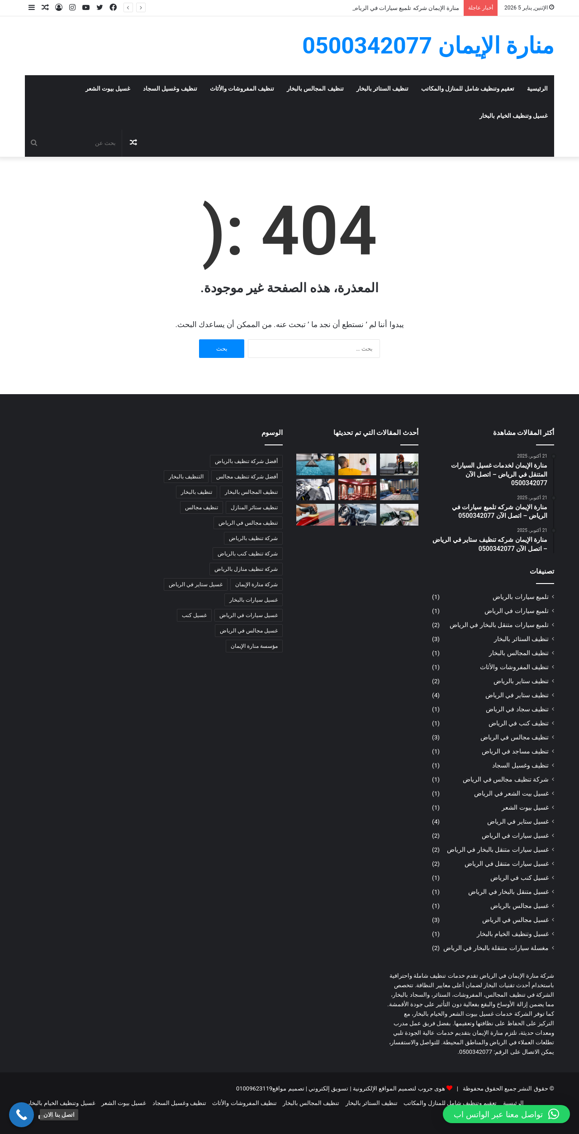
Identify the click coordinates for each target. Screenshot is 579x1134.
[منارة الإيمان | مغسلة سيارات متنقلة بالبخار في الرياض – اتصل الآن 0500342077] (357, 515)
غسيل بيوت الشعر (107, 88)
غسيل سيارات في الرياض (515, 835)
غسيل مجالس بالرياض (519, 905)
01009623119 (254, 1088)
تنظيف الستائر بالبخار (382, 88)
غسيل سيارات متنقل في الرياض (507, 863)
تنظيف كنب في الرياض (519, 723)
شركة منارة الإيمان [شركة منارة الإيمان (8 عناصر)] (256, 584)
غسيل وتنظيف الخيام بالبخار (513, 115)
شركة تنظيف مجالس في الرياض (506, 779)
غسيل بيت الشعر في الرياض (511, 793)
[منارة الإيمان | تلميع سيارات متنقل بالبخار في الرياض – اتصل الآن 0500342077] (315, 515)
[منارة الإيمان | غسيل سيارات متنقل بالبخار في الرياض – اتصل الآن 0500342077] (315, 490)
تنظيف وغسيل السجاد (170, 88)
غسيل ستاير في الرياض (518, 821)
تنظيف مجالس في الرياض (514, 737)
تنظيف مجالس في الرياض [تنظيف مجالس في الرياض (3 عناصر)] (248, 523)
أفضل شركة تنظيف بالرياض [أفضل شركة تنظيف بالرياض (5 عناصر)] (246, 461)
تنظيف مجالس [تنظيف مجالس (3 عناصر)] (201, 507)
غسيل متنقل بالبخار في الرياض (508, 891)
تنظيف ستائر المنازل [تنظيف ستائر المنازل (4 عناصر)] (254, 507)
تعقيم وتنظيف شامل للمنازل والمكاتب (467, 88)
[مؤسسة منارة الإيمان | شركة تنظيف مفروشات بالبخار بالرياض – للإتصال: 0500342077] (399, 464)
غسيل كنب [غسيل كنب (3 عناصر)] (194, 615)
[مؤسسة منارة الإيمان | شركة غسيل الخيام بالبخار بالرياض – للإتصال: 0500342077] (357, 490)
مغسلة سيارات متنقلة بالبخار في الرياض (496, 947)
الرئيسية (537, 88)
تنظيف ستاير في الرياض (517, 695)
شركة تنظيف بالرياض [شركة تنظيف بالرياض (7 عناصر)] (253, 538)
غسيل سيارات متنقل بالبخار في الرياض (498, 849)
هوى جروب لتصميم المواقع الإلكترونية (399, 1088)
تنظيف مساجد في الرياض (515, 751)
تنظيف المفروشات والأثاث (242, 88)
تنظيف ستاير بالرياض (521, 681)
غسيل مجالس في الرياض (515, 919)
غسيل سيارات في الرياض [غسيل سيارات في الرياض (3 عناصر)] (248, 615)
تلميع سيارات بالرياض (521, 596)
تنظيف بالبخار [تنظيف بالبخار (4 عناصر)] (196, 492)
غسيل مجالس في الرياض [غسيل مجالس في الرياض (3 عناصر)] (249, 630)
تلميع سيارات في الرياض (516, 610)
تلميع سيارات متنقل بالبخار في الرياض (499, 624)
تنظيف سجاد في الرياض (517, 709)
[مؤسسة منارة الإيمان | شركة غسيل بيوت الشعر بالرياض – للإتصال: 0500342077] (399, 490)
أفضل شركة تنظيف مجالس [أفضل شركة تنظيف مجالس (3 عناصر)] (247, 476)
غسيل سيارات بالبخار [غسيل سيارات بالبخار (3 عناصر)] (253, 600)
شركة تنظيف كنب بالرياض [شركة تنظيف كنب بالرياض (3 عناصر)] (248, 553)
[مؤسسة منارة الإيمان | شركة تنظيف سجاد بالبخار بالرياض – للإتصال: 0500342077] (315, 464)
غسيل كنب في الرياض (519, 877)
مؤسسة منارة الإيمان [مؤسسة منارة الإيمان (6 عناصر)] (254, 646)
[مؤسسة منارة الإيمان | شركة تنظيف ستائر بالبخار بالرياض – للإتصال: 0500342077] (357, 464)
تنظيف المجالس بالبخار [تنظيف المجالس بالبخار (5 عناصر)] (251, 492)
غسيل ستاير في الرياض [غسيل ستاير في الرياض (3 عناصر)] (196, 584)
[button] (506, 1114)
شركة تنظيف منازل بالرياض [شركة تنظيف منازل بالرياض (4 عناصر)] (246, 569)
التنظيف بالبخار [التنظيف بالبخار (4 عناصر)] (186, 476)
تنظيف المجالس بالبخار (315, 88)
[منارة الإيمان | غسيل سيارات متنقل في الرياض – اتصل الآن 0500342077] (399, 515)
